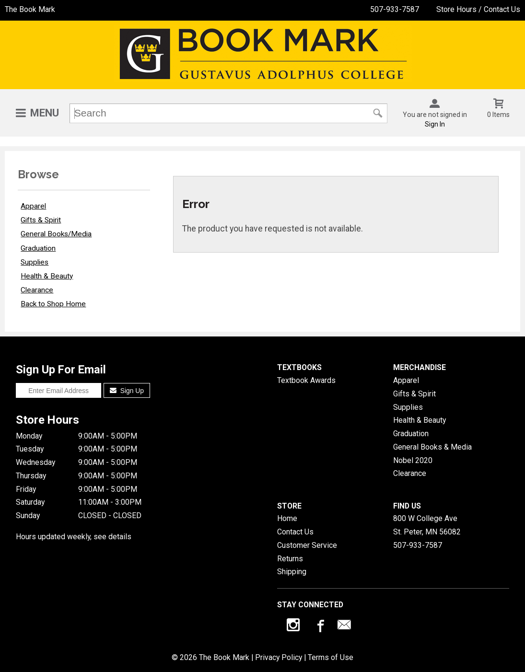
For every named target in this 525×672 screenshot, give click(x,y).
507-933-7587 (394, 9)
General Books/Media (56, 234)
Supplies (34, 262)
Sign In (435, 124)
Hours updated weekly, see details (73, 536)
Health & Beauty (47, 276)
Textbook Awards (306, 380)
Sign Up (127, 390)
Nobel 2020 (412, 460)
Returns (290, 558)
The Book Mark (30, 9)
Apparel (33, 206)
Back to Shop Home (53, 304)
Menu (44, 113)
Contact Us (295, 531)
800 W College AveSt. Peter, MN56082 (427, 525)
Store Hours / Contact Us (478, 9)
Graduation (38, 248)
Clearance (37, 290)
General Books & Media (432, 447)
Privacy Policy (278, 657)
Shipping (291, 571)
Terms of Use (330, 657)
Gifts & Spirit (41, 220)
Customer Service (307, 545)
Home (287, 518)
